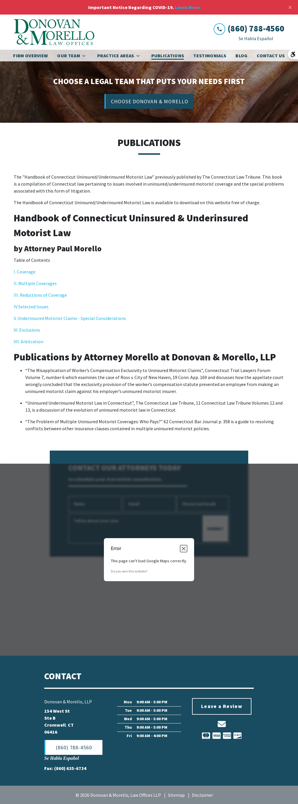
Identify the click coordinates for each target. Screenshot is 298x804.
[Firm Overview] (30, 55)
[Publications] (168, 55)
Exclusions (29, 330)
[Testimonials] (209, 55)
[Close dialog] (183, 548)
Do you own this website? (129, 571)
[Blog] (241, 55)
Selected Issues (33, 307)
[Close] (290, 7)
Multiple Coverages (37, 284)
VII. (17, 342)
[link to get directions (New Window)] (76, 722)
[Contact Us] (270, 55)
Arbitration (31, 342)
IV (16, 307)
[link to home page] (54, 32)
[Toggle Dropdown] (85, 55)
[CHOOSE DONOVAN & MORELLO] (149, 101)
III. (17, 295)
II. (15, 284)
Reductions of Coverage (43, 295)
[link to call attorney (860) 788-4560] (249, 28)
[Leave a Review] (221, 706)
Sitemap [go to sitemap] (176, 795)
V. (15, 318)
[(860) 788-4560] (73, 747)
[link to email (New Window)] (222, 724)
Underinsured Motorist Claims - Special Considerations (71, 318)
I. (15, 272)
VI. (16, 330)
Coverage (26, 272)
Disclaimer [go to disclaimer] (202, 795)
